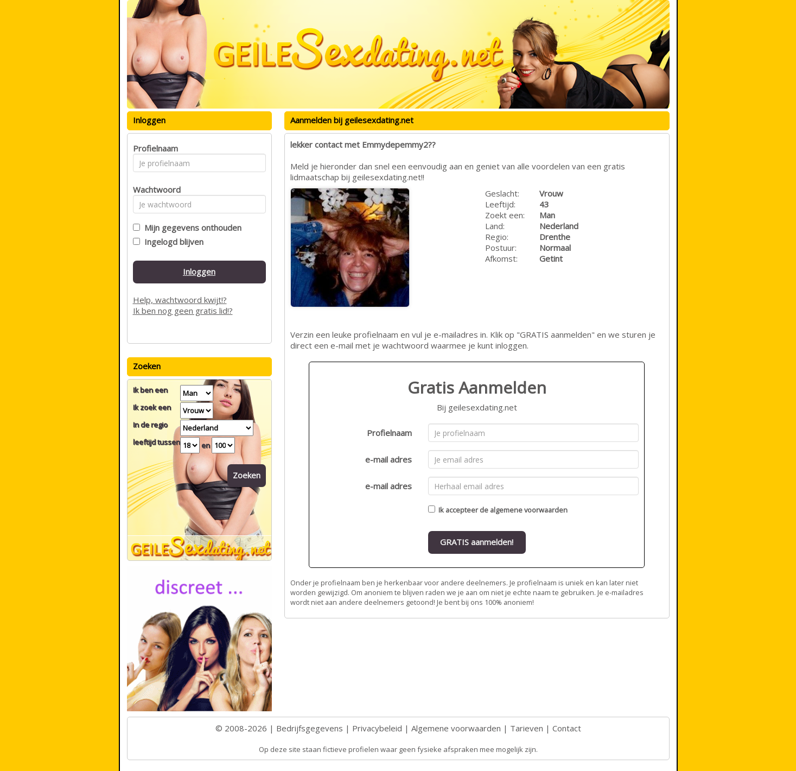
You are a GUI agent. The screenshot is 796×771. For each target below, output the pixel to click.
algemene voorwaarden (529, 510)
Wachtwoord (154, 189)
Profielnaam (389, 432)
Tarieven (526, 728)
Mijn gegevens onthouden (190, 227)
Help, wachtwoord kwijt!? (180, 299)
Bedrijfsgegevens (309, 728)
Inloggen (199, 271)
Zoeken (246, 475)
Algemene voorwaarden (456, 728)
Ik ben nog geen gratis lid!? (183, 310)
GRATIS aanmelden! (476, 541)
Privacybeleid (377, 728)
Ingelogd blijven (171, 241)
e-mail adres (388, 459)
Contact (566, 728)
